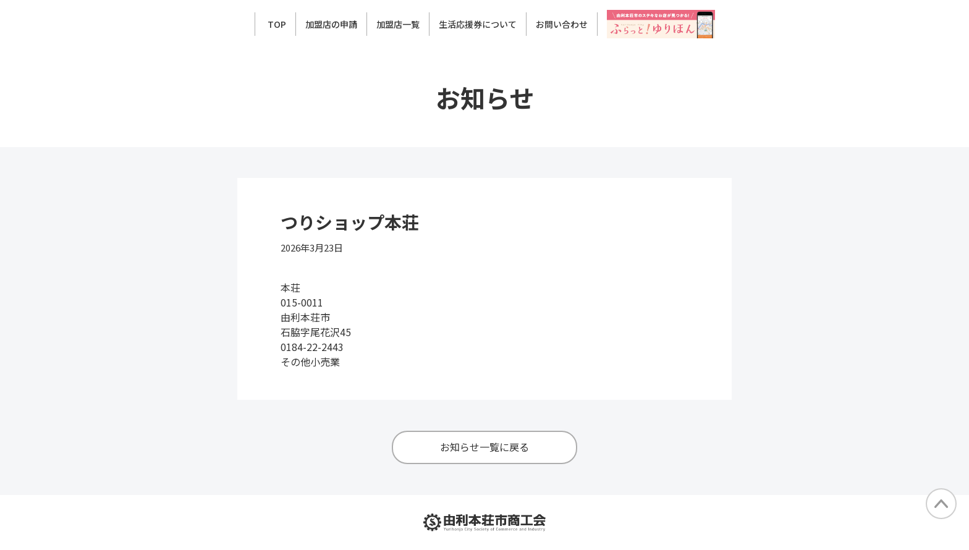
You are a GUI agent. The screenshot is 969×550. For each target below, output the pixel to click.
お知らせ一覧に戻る (484, 446)
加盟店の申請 (331, 24)
